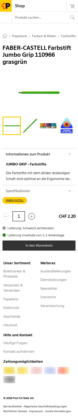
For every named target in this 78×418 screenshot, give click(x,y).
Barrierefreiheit (12, 406)
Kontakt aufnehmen (19, 351)
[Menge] (18, 216)
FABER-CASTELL (15, 200)
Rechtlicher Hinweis (15, 411)
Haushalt (10, 325)
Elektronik (11, 308)
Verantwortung (52, 306)
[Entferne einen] (5, 216)
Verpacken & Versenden (13, 288)
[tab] (11, 126)
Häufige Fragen (15, 343)
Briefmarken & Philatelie (14, 274)
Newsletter (48, 288)
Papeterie (10, 299)
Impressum (36, 411)
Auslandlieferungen (55, 271)
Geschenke (11, 316)
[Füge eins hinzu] (31, 216)
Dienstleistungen (53, 280)
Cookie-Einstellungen (58, 411)
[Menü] (6, 17)
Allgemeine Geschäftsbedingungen (45, 406)
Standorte (48, 297)
